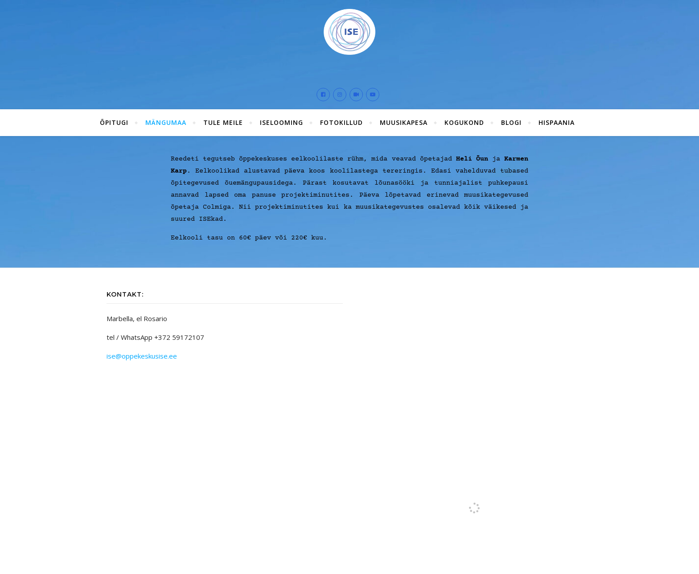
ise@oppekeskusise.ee (142, 352)
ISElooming (281, 119)
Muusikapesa (404, 119)
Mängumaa (165, 119)
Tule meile (223, 119)
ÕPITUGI (114, 119)
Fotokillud (341, 119)
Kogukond (464, 119)
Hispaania (557, 119)
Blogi (511, 119)
